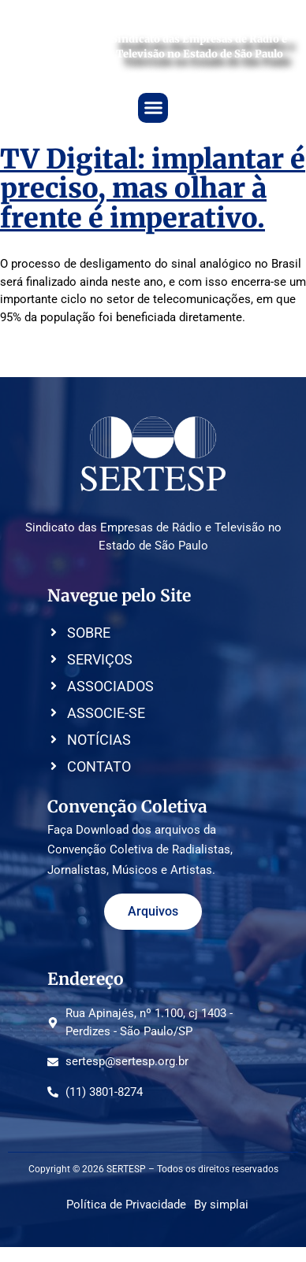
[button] (153, 108)
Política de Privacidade (126, 1204)
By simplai (221, 1204)
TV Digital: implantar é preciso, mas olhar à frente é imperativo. (152, 188)
